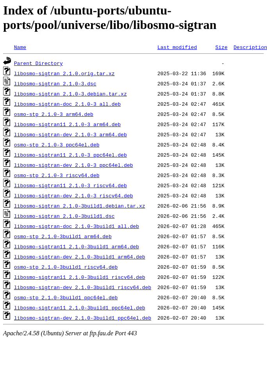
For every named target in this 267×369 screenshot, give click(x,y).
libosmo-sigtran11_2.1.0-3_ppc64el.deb (70, 154)
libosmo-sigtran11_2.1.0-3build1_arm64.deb (76, 246)
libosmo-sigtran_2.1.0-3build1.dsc (64, 215)
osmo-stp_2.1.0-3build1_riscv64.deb (66, 266)
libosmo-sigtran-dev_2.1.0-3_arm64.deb (70, 134)
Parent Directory (38, 63)
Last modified (177, 47)
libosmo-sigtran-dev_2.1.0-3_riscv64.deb (73, 195)
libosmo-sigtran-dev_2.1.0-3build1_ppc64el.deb (82, 317)
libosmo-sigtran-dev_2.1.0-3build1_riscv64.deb (82, 287)
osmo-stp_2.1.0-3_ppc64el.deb (56, 144)
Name (20, 47)
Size (221, 47)
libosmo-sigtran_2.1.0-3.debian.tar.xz (70, 93)
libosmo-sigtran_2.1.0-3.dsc (55, 83)
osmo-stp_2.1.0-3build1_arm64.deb (63, 236)
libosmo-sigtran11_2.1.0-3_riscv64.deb (70, 185)
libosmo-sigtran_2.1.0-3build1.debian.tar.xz (79, 205)
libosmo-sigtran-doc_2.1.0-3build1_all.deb (76, 226)
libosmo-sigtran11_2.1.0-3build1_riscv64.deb (79, 276)
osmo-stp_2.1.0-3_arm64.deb (53, 114)
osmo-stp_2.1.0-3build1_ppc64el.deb (66, 297)
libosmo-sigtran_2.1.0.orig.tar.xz (64, 73)
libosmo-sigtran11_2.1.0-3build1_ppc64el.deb (79, 307)
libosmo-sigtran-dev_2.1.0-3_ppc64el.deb (73, 164)
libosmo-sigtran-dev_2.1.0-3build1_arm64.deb (79, 256)
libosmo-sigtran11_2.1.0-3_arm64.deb (67, 124)
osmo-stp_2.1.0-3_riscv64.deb (56, 175)
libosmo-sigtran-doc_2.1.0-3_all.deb (67, 103)
